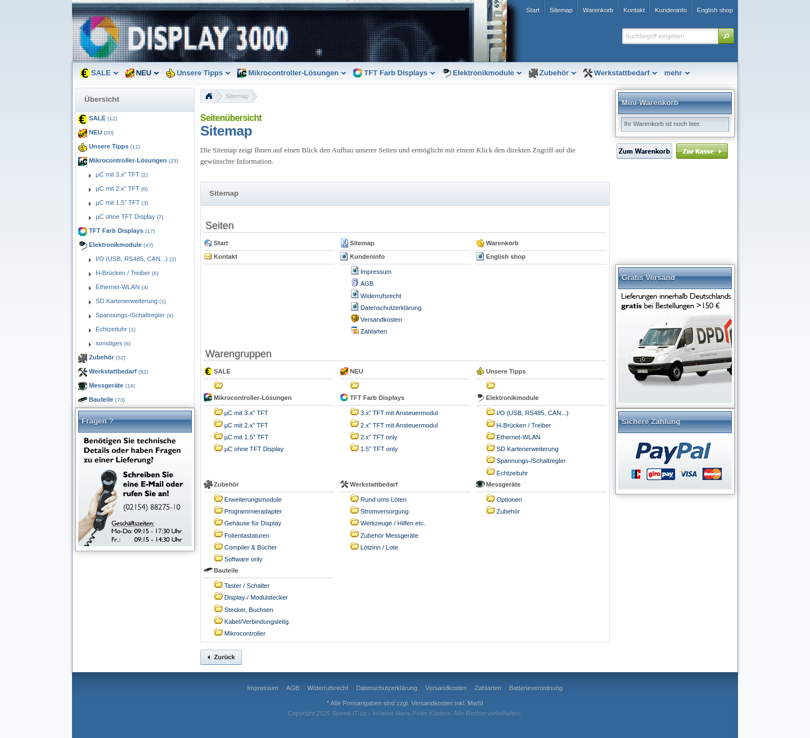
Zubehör (226, 484)
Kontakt (225, 256)
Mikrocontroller (245, 633)
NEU (356, 371)
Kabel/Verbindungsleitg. (257, 621)
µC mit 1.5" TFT (246, 437)
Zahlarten (374, 331)
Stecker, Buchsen (248, 609)
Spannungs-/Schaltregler (531, 460)
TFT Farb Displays (377, 397)
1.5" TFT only (379, 449)
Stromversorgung (385, 511)
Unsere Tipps (506, 371)
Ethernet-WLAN (519, 437)
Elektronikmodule (512, 397)
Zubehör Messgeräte (389, 535)
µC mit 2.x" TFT (246, 425)
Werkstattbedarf (374, 484)
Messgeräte (503, 484)
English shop (505, 256)
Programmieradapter (253, 511)
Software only (243, 559)
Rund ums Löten (384, 499)
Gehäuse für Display (252, 523)
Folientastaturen (246, 535)
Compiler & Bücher (250, 547)
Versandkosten (381, 319)
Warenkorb (502, 243)
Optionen (509, 499)
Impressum (376, 271)
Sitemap (237, 96)
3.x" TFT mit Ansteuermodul (399, 413)
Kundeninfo (367, 256)
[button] (726, 36)
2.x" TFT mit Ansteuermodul (399, 425)
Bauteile (226, 570)
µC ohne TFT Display (254, 449)
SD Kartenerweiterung (528, 449)
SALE (222, 371)
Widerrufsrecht (381, 295)
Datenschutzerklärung (391, 307)
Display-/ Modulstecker (256, 597)
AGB (367, 283)
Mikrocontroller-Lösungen (253, 397)
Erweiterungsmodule (253, 499)
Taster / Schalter (247, 585)
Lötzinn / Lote (379, 547)
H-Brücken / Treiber (524, 425)
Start (221, 243)
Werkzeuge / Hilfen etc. (393, 523)
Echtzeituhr (512, 473)
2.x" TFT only (379, 437)
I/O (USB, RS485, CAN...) (533, 413)
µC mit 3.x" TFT (246, 413)
